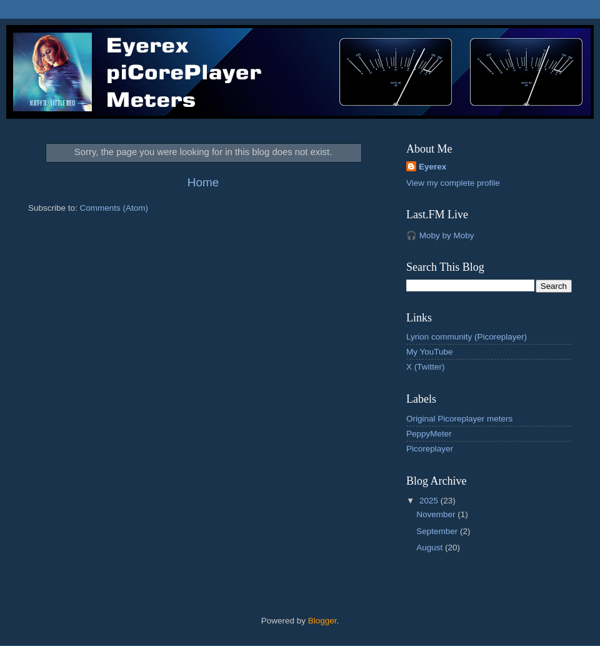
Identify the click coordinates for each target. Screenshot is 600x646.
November (437, 514)
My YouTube (429, 351)
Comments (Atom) (114, 208)
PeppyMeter (429, 433)
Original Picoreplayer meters (459, 418)
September (438, 531)
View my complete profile (453, 183)
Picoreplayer (429, 448)
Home (203, 182)
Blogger (322, 620)
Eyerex (432, 166)
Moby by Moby (446, 235)
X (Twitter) (425, 366)
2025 (430, 500)
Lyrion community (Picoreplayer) (466, 336)
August (430, 547)
